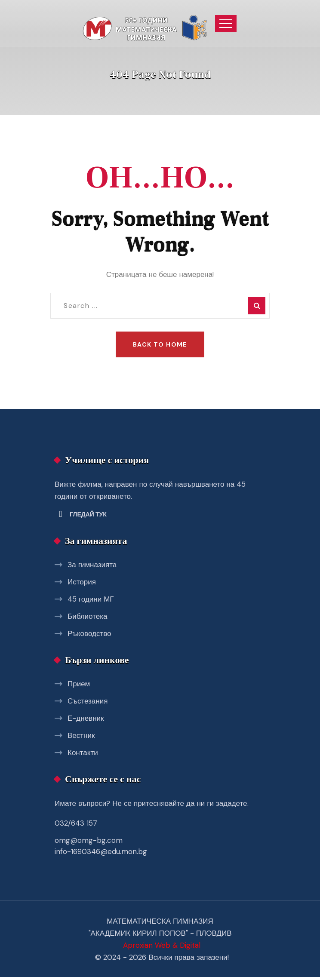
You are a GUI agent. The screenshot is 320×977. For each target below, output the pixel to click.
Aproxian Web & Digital (161, 945)
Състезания (88, 701)
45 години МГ (91, 599)
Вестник (81, 735)
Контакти (83, 752)
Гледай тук (88, 514)
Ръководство (89, 633)
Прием (79, 683)
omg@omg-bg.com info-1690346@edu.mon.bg (101, 846)
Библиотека (87, 616)
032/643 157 (76, 823)
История (82, 582)
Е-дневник (86, 718)
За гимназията (92, 564)
